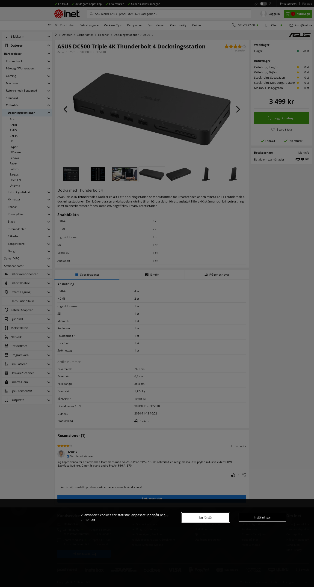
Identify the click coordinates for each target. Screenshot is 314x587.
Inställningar (262, 517)
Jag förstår (206, 517)
